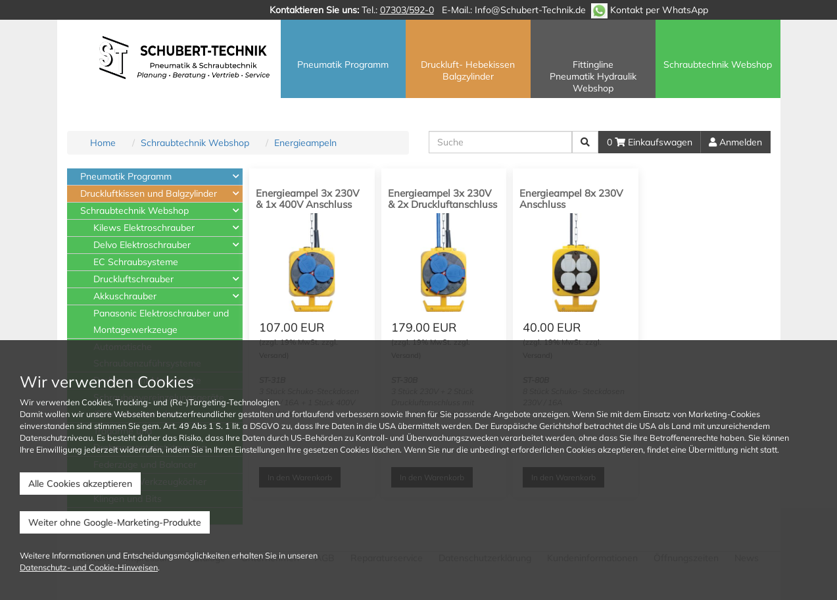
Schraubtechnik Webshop (195, 143)
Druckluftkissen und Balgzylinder (148, 193)
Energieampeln (305, 143)
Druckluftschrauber (133, 279)
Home (103, 143)
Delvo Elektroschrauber (142, 245)
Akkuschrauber (124, 296)
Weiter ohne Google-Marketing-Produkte (114, 522)
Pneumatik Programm (126, 176)
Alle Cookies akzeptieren (80, 483)
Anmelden (735, 142)
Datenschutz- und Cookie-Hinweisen (89, 567)
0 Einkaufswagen (649, 142)
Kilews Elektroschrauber (144, 228)
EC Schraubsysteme (135, 262)
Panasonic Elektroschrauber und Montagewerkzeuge (161, 321)
